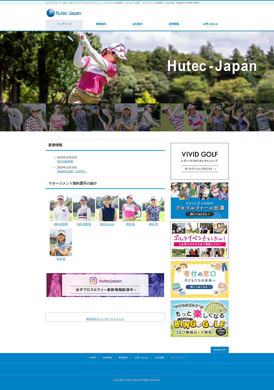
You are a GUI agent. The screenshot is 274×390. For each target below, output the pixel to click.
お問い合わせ (141, 357)
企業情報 (107, 357)
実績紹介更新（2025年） (72, 171)
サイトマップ (178, 357)
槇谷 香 (153, 224)
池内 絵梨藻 (61, 224)
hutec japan (132, 380)
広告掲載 (159, 357)
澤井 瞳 (130, 224)
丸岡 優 (60, 258)
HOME (92, 357)
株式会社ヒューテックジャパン (105, 318)
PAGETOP (220, 350)
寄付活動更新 (65, 161)
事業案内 (123, 357)
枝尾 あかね (107, 224)
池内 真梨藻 (84, 224)
